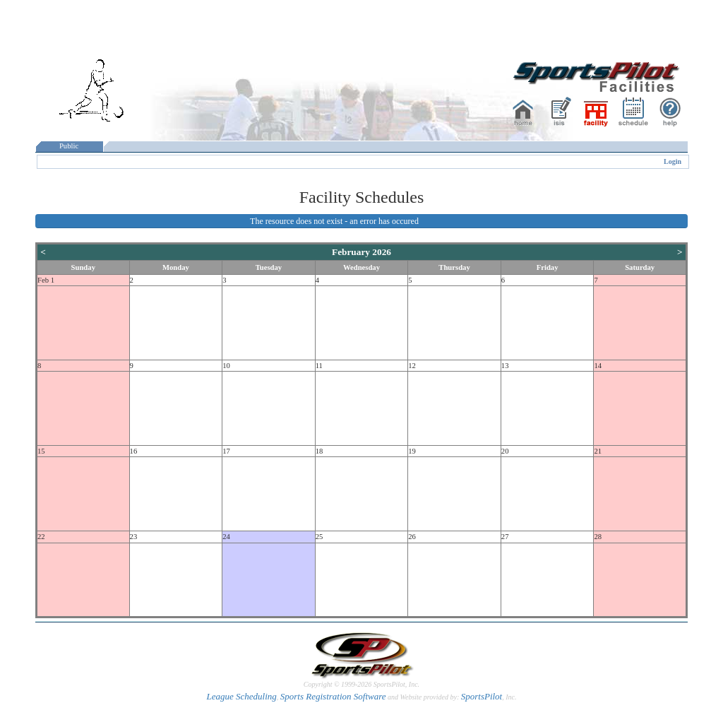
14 (598, 366)
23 (134, 536)
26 (412, 536)
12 (412, 366)
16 (134, 451)
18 (319, 451)
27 (505, 536)
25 (319, 536)
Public (69, 146)
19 (412, 451)
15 (41, 451)
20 (505, 451)
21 (598, 451)
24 (226, 536)
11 (319, 366)
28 (598, 536)
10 (226, 366)
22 (41, 536)
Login (672, 161)
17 (226, 451)
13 (505, 366)
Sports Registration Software (333, 696)
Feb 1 (45, 280)
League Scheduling (241, 696)
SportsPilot (482, 696)
